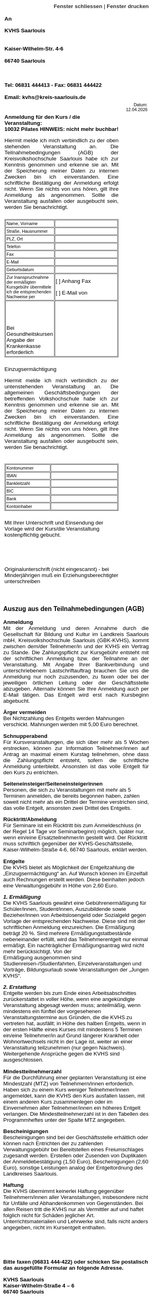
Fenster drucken (128, 6)
